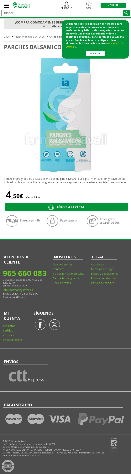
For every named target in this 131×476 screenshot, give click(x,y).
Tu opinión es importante (68, 273)
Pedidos (8, 330)
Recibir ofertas (62, 283)
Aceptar (95, 53)
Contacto (58, 269)
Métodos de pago (102, 269)
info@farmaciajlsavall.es (18, 290)
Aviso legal (97, 264)
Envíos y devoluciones (104, 273)
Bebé (7, 36)
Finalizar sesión (12, 340)
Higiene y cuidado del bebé (29, 36)
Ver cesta (8, 335)
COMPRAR (113, 5)
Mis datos (9, 326)
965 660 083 (24, 273)
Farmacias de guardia (66, 278)
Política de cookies (102, 283)
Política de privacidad (104, 278)
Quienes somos (62, 264)
